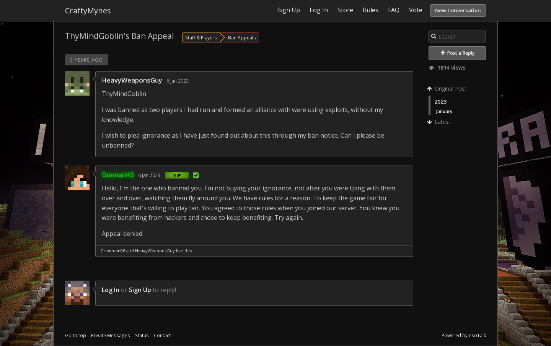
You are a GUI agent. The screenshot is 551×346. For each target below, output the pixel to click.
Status (142, 335)
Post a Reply (458, 53)
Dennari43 (118, 174)
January (444, 111)
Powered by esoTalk (464, 335)
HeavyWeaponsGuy (132, 80)
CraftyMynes (88, 10)
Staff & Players (201, 37)
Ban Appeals (242, 37)
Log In (110, 290)
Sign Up (140, 290)
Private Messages (110, 335)
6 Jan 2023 (177, 81)
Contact (162, 335)
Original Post (447, 88)
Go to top (75, 335)
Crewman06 (113, 250)
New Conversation (458, 10)
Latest (439, 121)
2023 (440, 101)
